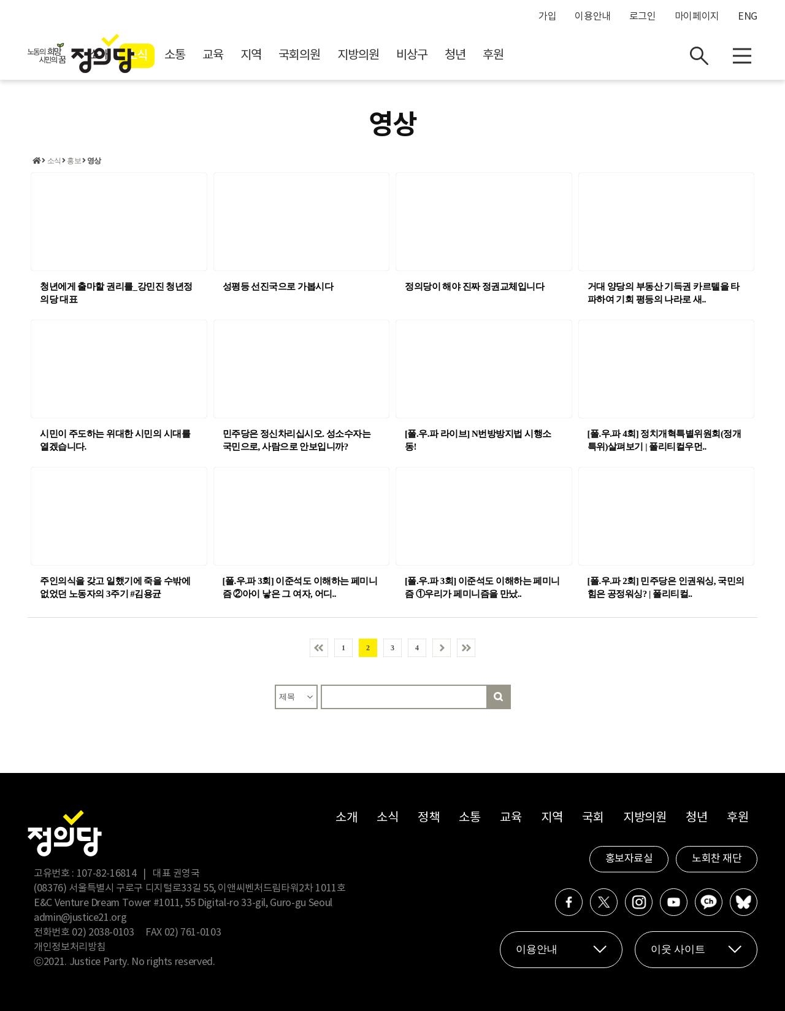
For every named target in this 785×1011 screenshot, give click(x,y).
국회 (592, 818)
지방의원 (468, 55)
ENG (747, 16)
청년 (564, 55)
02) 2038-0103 (103, 932)
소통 (284, 55)
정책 (428, 818)
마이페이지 (697, 16)
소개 (208, 55)
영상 (94, 160)
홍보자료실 (629, 859)
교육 (322, 55)
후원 (602, 55)
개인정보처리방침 (69, 947)
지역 (360, 55)
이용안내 (593, 16)
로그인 (642, 16)
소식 (246, 55)
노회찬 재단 (716, 859)
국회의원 (409, 55)
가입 (547, 16)
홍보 (73, 160)
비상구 (521, 55)
